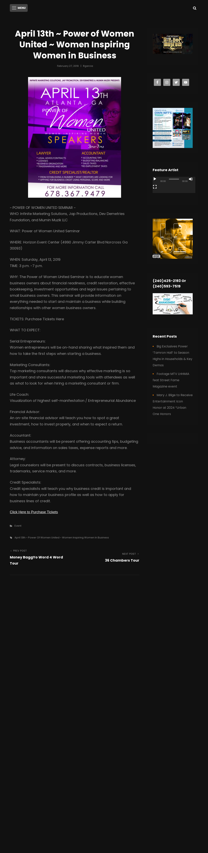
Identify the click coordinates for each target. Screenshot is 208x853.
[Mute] (191, 179)
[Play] (155, 179)
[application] (174, 187)
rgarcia (88, 65)
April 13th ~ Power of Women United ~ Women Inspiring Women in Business (62, 537)
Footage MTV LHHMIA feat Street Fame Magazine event (171, 379)
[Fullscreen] (155, 186)
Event (18, 525)
